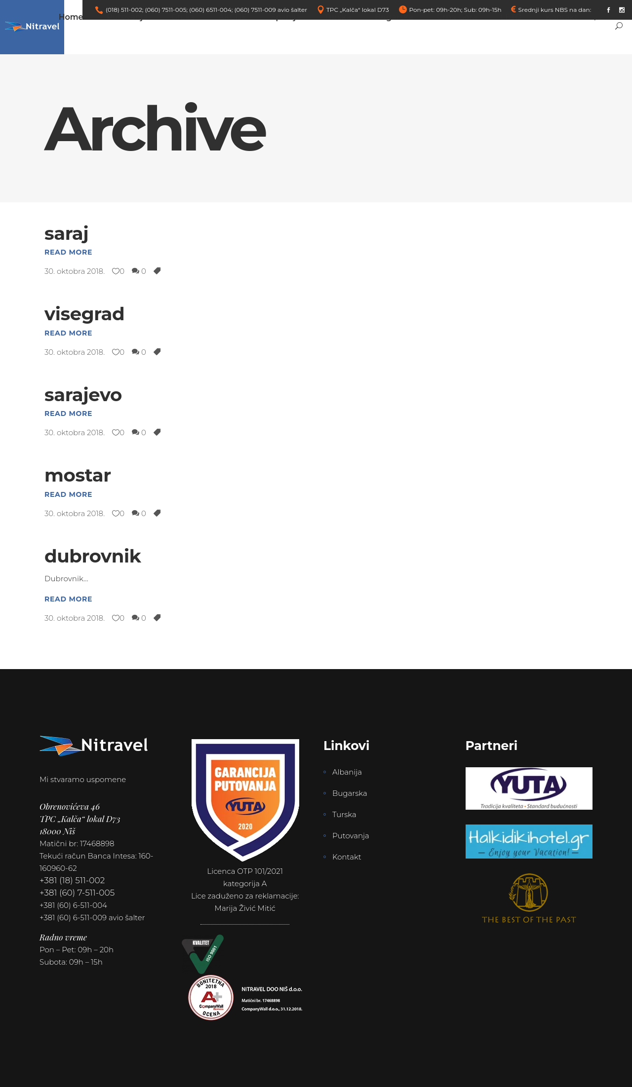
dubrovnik (92, 556)
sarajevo (83, 394)
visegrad (84, 313)
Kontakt (346, 857)
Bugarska (349, 793)
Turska (344, 814)
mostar (77, 475)
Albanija (347, 772)
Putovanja (350, 835)
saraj (66, 233)
